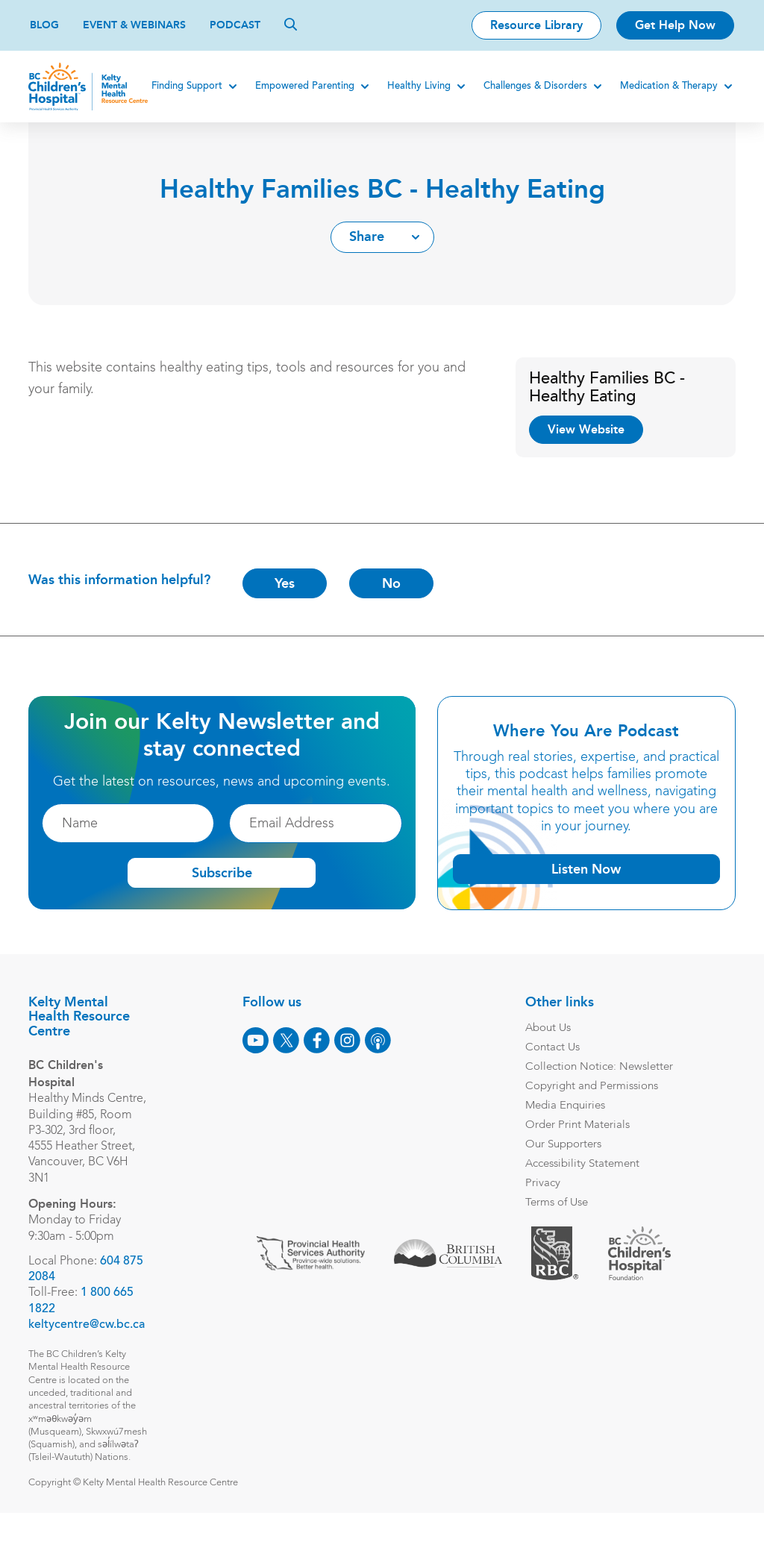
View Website (586, 429)
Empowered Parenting (303, 86)
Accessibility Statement (581, 1164)
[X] (285, 1040)
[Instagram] (346, 1040)
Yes (286, 583)
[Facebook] (315, 1040)
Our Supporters (562, 1144)
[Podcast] (376, 1040)
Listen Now (585, 869)
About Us (546, 1028)
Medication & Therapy (667, 86)
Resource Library (536, 25)
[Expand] (231, 86)
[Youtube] (254, 1040)
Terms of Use (555, 1203)
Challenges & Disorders (534, 86)
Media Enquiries (564, 1106)
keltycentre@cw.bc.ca (88, 1341)
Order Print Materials (576, 1125)
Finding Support (185, 86)
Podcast (235, 25)
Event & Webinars (134, 25)
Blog (44, 25)
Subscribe (222, 873)
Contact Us (551, 1047)
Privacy (541, 1183)
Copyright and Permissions (590, 1086)
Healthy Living (417, 86)
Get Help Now (675, 25)
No (392, 583)
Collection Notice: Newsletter (597, 1067)
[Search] (290, 24)
